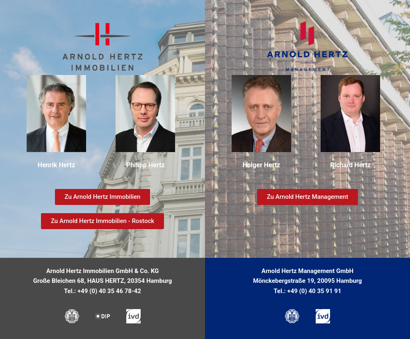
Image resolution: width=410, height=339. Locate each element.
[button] (307, 221)
